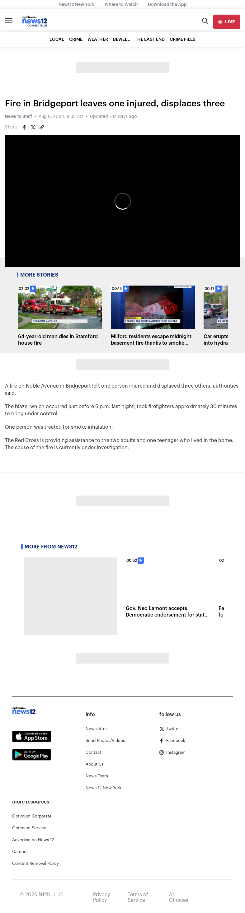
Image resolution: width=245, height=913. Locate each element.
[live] (226, 22)
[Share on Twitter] (33, 127)
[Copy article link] (41, 127)
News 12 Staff (18, 116)
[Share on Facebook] (24, 127)
